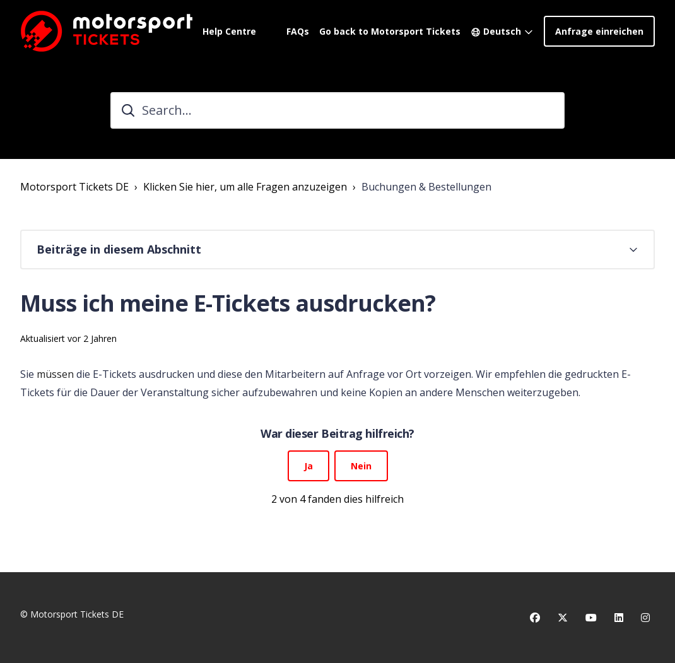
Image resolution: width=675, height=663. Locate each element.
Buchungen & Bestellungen (426, 187)
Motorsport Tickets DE (74, 187)
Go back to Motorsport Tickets (390, 31)
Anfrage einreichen (599, 31)
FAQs (297, 31)
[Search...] (337, 110)
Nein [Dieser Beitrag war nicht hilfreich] (361, 466)
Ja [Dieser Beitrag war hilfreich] (308, 466)
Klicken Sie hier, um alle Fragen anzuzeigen (245, 187)
